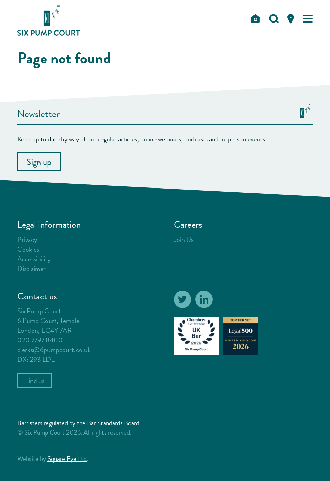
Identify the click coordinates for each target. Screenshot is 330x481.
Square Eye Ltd (67, 459)
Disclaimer (31, 268)
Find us (34, 380)
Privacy (27, 239)
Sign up (39, 162)
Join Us (184, 239)
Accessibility (34, 259)
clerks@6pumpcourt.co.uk (54, 349)
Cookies (28, 249)
